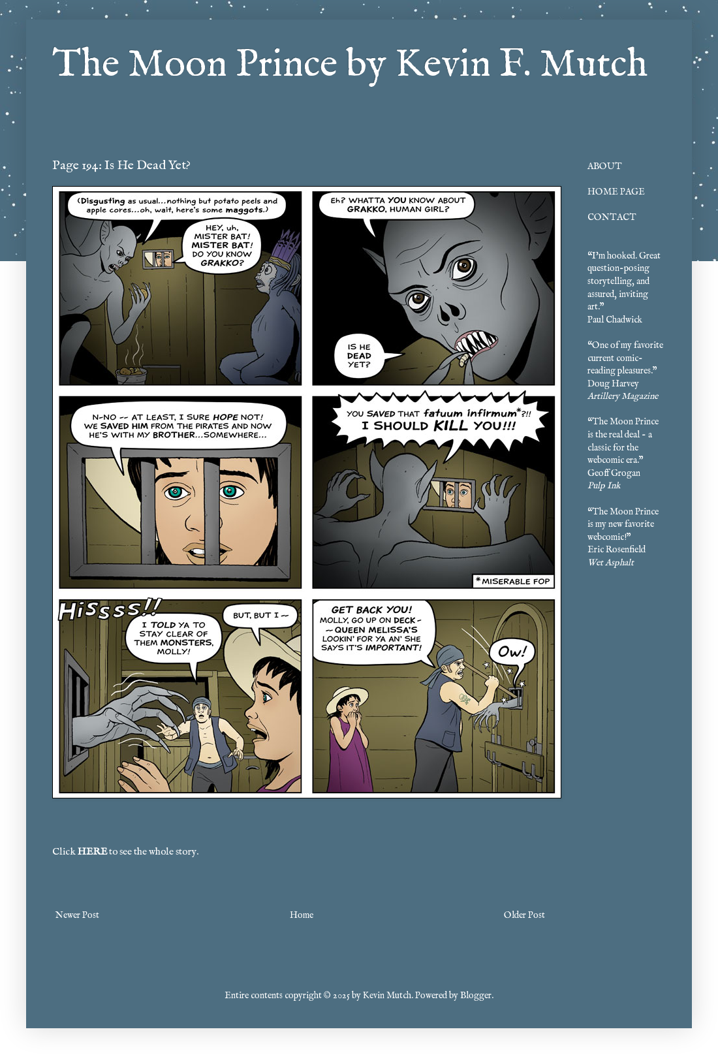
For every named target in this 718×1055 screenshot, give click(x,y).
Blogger (476, 995)
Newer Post (77, 915)
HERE (92, 851)
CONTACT (611, 217)
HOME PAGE (616, 192)
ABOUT (604, 166)
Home (301, 915)
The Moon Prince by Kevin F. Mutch (350, 65)
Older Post (524, 915)
